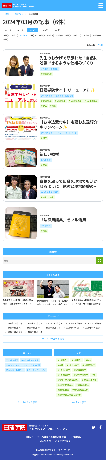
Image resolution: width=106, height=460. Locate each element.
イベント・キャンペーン (66, 133)
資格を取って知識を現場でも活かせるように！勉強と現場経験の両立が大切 (69, 186)
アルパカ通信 (46, 95)
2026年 (57, 30)
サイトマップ (64, 450)
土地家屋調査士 (66, 384)
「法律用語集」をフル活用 (63, 219)
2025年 (44, 30)
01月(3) (6, 35)
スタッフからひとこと (36, 370)
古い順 (100, 45)
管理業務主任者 (81, 389)
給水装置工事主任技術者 (70, 394)
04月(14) (33, 35)
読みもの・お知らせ (64, 95)
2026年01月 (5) (75, 323)
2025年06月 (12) (14, 331)
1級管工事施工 (81, 375)
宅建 (54, 105)
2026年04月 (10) (14, 323)
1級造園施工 (64, 375)
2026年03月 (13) (35, 323)
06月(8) (50, 35)
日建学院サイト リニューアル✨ (67, 90)
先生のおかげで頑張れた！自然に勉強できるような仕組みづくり (69, 60)
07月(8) (59, 35)
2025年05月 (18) (35, 331)
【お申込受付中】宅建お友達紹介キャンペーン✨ (69, 124)
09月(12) (77, 35)
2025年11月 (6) (14, 327)
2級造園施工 (83, 384)
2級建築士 (47, 73)
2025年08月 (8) (73, 327)
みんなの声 (46, 160)
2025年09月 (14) (53, 327)
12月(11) (6, 39)
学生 (45, 105)
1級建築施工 (76, 100)
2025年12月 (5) (94, 323)
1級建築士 (61, 100)
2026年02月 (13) (55, 323)
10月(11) (87, 35)
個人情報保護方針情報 (45, 450)
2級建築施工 (80, 370)
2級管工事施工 (90, 379)
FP (94, 375)
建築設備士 (64, 389)
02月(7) (14, 35)
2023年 (20, 30)
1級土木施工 (92, 100)
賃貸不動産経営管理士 (69, 379)
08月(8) (68, 35)
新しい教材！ (51, 154)
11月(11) (97, 35)
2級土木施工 (48, 197)
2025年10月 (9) (33, 327)
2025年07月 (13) (92, 327)
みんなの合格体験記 (49, 68)
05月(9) (42, 35)
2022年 (8, 30)
